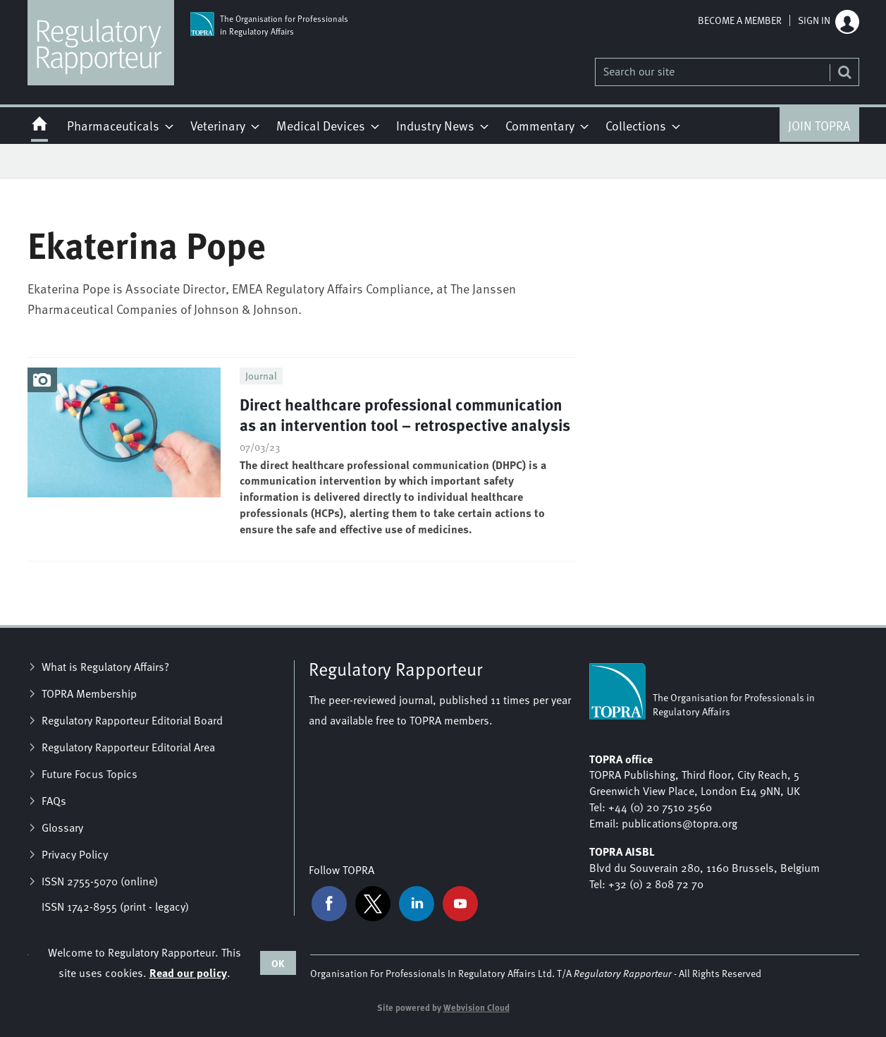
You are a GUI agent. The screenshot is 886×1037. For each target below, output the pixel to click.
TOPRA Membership (89, 693)
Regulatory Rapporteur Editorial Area (128, 747)
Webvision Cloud (476, 1007)
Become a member (740, 20)
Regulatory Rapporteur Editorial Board (132, 720)
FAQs (54, 800)
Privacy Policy (75, 854)
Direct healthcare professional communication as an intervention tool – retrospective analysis (405, 414)
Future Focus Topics (89, 773)
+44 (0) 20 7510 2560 (660, 807)
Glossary (62, 827)
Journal (261, 375)
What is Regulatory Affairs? (105, 666)
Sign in (814, 20)
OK (278, 963)
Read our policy (188, 972)
